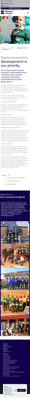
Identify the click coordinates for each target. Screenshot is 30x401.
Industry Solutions (9, 363)
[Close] (21, 390)
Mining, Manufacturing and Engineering (14, 372)
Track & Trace (7, 346)
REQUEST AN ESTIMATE (15, 8)
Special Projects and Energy (11, 376)
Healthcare (6, 369)
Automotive (6, 364)
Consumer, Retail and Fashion (11, 367)
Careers (5, 345)
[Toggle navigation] (27, 13)
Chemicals (6, 365)
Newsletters (5, 6)
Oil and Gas (6, 373)
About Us (11, 48)
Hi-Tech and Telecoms (9, 370)
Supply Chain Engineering (10, 360)
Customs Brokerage (9, 361)
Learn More (15, 390)
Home (3, 48)
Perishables (6, 374)
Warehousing (6, 359)
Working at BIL (11, 184)
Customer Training (13, 181)
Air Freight (6, 355)
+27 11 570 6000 (6, 1)
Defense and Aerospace (9, 368)
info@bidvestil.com (7, 3)
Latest (5, 348)
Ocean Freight (7, 356)
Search (5, 349)
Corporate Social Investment (16, 177)
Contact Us (6, 351)
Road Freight (6, 357)
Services (5, 353)
